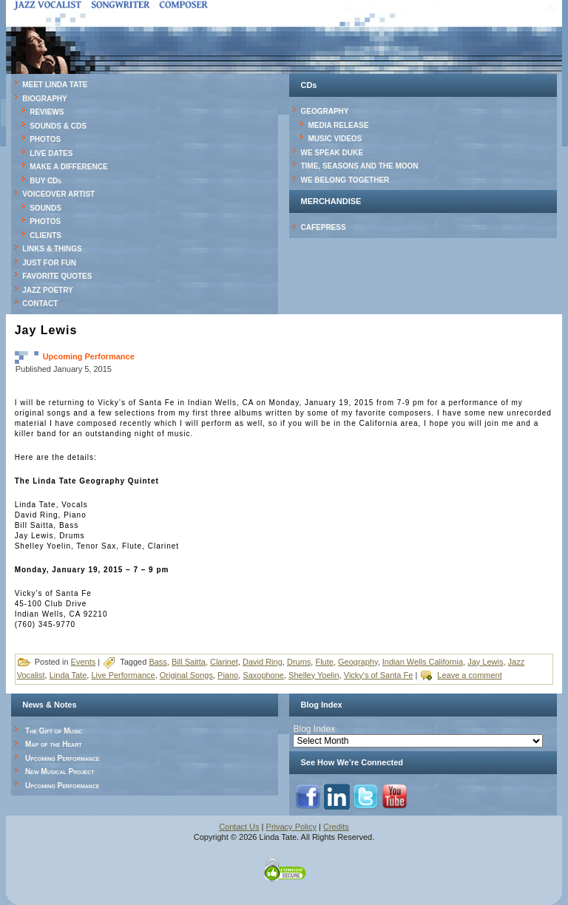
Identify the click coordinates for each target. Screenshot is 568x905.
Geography (358, 661)
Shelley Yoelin (313, 675)
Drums (299, 661)
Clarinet (224, 661)
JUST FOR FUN (49, 263)
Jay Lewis (485, 661)
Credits (336, 826)
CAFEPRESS (322, 227)
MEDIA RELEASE (338, 125)
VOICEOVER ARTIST (58, 194)
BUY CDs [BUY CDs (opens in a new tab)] (45, 181)
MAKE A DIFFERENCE (68, 167)
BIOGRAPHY (44, 99)
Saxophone (263, 675)
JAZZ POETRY (47, 290)
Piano (227, 675)
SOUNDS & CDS (58, 126)
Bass (157, 661)
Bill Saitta (189, 661)
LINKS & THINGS (52, 249)
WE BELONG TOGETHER (344, 180)
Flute (324, 661)
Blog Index (314, 729)
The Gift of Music (53, 731)
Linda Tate (68, 675)
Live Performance (123, 675)
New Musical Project (60, 771)
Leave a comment (469, 675)
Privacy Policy (291, 826)
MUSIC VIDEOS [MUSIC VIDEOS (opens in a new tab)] (335, 139)
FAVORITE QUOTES (57, 276)
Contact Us (239, 826)
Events (83, 661)
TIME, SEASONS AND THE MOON (359, 166)
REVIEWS (47, 112)
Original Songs (186, 675)
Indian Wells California (422, 661)
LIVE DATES (51, 153)
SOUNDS (45, 208)
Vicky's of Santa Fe (378, 675)
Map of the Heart (53, 744)
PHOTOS (45, 139)
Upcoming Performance (89, 356)
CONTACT (40, 303)
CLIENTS (45, 235)
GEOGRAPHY (324, 111)
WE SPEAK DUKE (331, 153)
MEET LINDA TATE (54, 85)
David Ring (263, 661)
